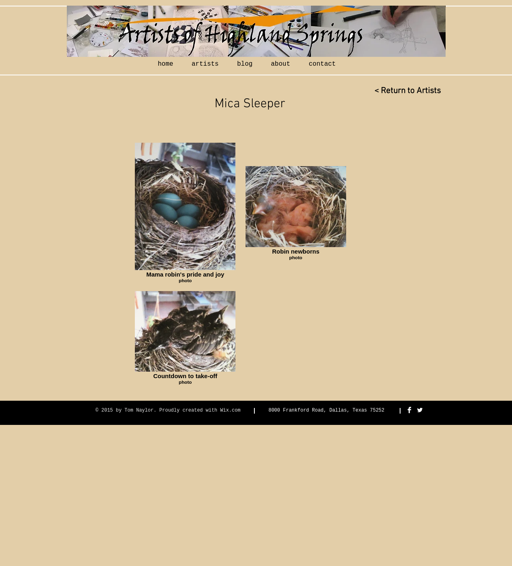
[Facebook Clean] (409, 410)
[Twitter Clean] (420, 410)
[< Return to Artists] (407, 91)
